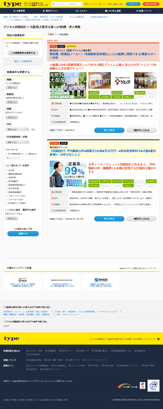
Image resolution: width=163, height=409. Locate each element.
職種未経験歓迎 (15, 174)
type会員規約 (45, 400)
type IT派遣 (149, 365)
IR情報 (14, 400)
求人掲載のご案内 (116, 4)
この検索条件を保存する (23, 53)
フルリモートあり (16, 199)
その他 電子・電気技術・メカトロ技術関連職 (75, 312)
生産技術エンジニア (12, 312)
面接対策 (141, 351)
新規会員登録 (151, 4)
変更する (12, 87)
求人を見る (109, 130)
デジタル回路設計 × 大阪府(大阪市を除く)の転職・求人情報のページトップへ (123, 339)
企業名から (32, 154)
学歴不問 (12, 177)
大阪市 (6, 326)
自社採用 (21, 400)
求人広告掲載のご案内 (60, 400)
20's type (95, 365)
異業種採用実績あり (17, 185)
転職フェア (84, 351)
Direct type (109, 365)
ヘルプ (103, 4)
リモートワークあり (17, 196)
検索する (23, 233)
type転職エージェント (129, 365)
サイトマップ (92, 4)
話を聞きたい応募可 (17, 203)
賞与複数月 (13, 181)
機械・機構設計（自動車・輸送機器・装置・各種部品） (27, 314)
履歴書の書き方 (101, 351)
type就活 (33, 369)
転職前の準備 (35, 360)
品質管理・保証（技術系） (37, 312)
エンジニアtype (78, 365)
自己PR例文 (34, 354)
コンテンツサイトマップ (96, 360)
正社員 (11, 170)
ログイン (133, 4)
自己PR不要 (13, 188)
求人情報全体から (15, 154)
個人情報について (32, 400)
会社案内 (7, 400)
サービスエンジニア (108, 312)
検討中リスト (67, 351)
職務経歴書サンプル (122, 351)
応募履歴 (52, 351)
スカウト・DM (35, 351)
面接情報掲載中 (15, 192)
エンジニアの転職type (38, 365)
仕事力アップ (74, 360)
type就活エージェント (52, 369)
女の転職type (60, 365)
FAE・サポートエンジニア (68, 314)
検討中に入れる (141, 130)
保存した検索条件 (23, 61)
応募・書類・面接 (54, 360)
